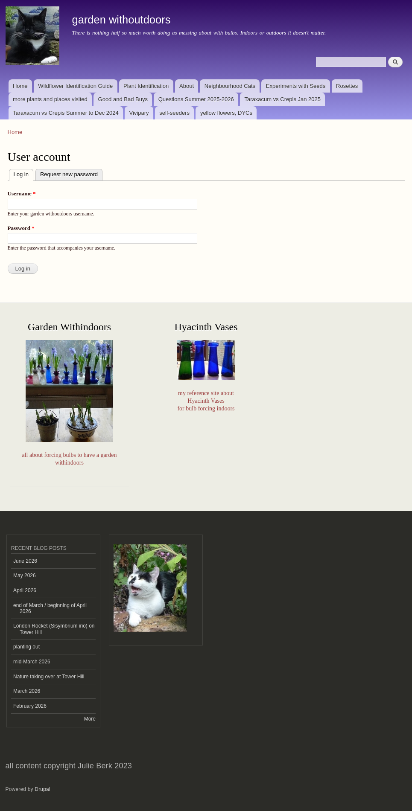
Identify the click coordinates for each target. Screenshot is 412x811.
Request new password (69, 174)
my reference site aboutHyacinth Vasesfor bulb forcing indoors (205, 401)
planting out (26, 647)
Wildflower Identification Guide (75, 86)
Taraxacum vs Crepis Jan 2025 (283, 99)
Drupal (42, 789)
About (186, 86)
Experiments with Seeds (295, 86)
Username (22, 193)
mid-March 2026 (31, 662)
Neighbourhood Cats (230, 86)
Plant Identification (146, 86)
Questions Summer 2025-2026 (196, 99)
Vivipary (139, 113)
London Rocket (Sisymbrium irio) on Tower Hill (54, 629)
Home (20, 86)
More (90, 719)
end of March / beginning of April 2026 (50, 608)
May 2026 (24, 575)
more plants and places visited (50, 99)
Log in (23, 173)
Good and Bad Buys (123, 99)
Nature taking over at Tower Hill (48, 677)
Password (21, 228)
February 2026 (30, 706)
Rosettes (347, 86)
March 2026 (26, 691)
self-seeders (174, 113)
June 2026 (25, 561)
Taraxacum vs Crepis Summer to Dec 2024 (66, 113)
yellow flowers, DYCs (226, 113)
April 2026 (24, 590)
